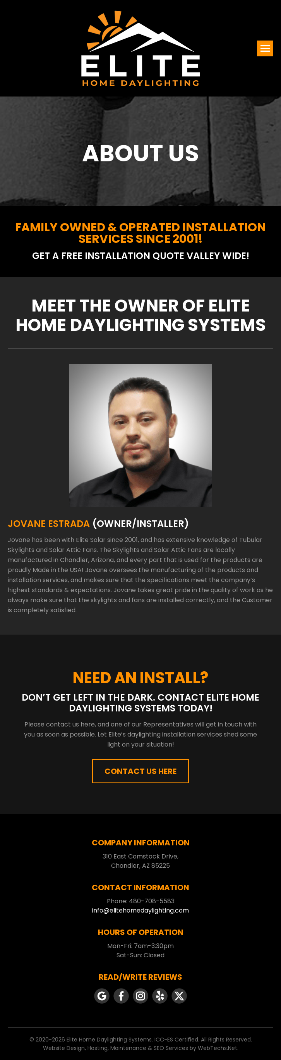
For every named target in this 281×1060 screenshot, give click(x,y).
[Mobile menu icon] (265, 48)
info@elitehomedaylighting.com (140, 910)
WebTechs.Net (217, 1048)
